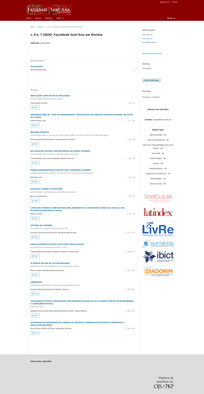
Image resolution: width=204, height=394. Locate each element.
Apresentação (36, 66)
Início (32, 27)
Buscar (171, 18)
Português (146, 68)
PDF (36, 107)
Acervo (38, 18)
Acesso (174, 2)
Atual (29, 18)
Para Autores (147, 38)
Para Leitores (147, 34)
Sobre (59, 18)
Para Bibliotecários (149, 42)
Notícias (48, 18)
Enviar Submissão (151, 80)
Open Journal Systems (152, 53)
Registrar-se (164, 2)
